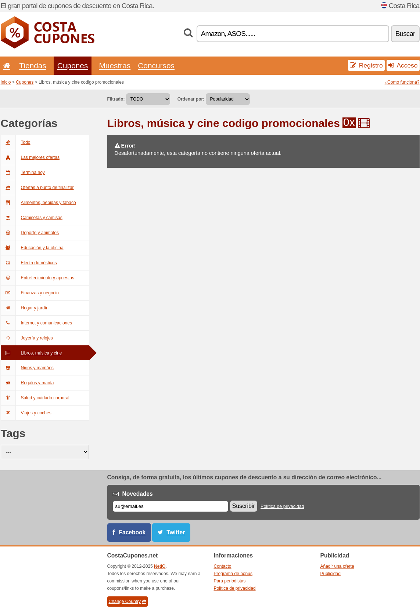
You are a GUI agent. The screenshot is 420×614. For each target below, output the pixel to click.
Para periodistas (230, 581)
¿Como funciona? (402, 82)
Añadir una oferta (337, 566)
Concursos (156, 65)
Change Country (127, 601)
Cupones (72, 65)
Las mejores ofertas (30, 157)
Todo (15, 142)
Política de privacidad (282, 506)
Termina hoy (23, 172)
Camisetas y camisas (31, 217)
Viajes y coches (26, 413)
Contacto (222, 566)
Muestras (114, 65)
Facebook (132, 532)
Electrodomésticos (29, 262)
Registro (366, 65)
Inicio (6, 82)
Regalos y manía (27, 382)
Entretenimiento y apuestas (37, 277)
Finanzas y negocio (30, 293)
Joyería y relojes (27, 338)
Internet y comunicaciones (36, 323)
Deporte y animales (30, 232)
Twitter (175, 532)
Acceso (403, 65)
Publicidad (330, 573)
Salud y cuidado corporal (35, 397)
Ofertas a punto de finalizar (37, 187)
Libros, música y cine (31, 353)
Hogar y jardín (25, 308)
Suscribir (243, 506)
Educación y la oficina (32, 247)
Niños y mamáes (27, 367)
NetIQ (159, 566)
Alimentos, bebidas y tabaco (38, 202)
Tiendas (32, 65)
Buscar (405, 33)
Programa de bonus (233, 573)
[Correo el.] (170, 506)
